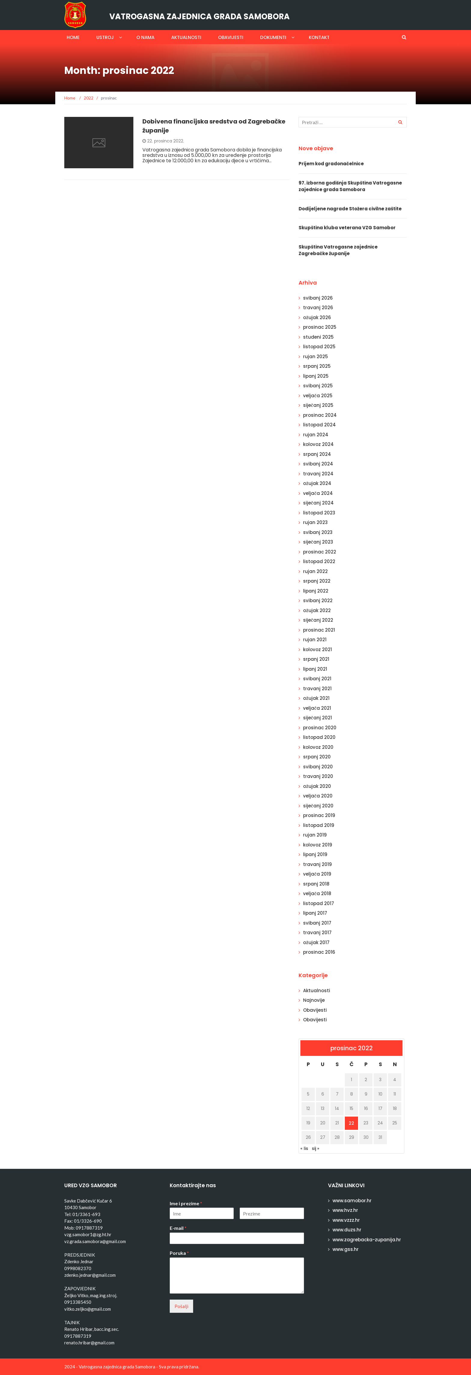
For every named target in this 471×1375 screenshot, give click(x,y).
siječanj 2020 (318, 806)
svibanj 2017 (317, 923)
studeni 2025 (318, 337)
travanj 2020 (318, 776)
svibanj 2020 (318, 767)
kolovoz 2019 (317, 845)
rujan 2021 (315, 639)
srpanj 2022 (316, 581)
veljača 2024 (318, 493)
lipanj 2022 (315, 591)
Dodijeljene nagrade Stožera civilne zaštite (350, 209)
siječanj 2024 (318, 503)
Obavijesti (230, 37)
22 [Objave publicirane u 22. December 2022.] (351, 1123)
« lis (304, 1148)
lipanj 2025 (316, 376)
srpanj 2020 (317, 757)
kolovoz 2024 (318, 444)
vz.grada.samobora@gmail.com (95, 1241)
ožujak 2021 (316, 698)
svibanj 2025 (318, 386)
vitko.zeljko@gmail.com (87, 1309)
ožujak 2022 (317, 610)
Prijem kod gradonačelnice (331, 163)
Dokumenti (273, 37)
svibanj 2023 (318, 532)
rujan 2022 (315, 571)
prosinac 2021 (319, 630)
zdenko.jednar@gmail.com (90, 1275)
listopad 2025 (319, 346)
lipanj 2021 (315, 669)
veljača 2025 (318, 395)
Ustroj (105, 37)
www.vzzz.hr (346, 1220)
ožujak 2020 (317, 786)
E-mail (178, 1228)
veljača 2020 (318, 796)
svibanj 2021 (317, 678)
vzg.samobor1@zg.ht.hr (87, 1234)
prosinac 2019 (319, 815)
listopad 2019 (318, 825)
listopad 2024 (319, 425)
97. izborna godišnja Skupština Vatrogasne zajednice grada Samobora (350, 186)
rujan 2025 (315, 356)
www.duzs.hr (347, 1230)
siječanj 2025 (318, 405)
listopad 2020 (319, 737)
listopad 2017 (318, 903)
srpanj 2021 (316, 659)
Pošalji (181, 1306)
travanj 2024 (318, 474)
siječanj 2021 (317, 718)
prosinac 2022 (319, 552)
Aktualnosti (186, 37)
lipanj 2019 (315, 854)
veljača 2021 (317, 708)
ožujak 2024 (317, 483)
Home (73, 37)
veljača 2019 (317, 874)
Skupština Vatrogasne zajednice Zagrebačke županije (338, 250)
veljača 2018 (317, 893)
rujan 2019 (315, 835)
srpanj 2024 (317, 454)
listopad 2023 (319, 513)
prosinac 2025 (319, 327)
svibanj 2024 (318, 464)
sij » (315, 1148)
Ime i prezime (186, 1203)
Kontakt (319, 37)
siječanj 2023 (318, 542)
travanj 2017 (317, 932)
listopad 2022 (319, 561)
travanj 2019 (317, 864)
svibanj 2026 (318, 298)
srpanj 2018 (316, 884)
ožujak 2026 (317, 317)
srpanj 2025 (317, 366)
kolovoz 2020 (318, 747)
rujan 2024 (315, 434)
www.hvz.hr (345, 1210)
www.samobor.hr (352, 1200)
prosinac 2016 (319, 952)
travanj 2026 (318, 307)
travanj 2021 (317, 688)
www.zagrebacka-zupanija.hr (367, 1239)
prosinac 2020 (319, 727)
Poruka (179, 1253)
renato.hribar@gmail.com (89, 1342)
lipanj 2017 (315, 913)
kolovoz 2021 (317, 649)
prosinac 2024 (320, 415)
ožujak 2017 (316, 942)
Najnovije (314, 1000)
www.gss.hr (346, 1249)
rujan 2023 (315, 522)
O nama (145, 37)
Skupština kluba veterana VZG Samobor (347, 227)
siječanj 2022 (318, 620)
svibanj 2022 (318, 600)
